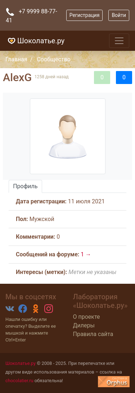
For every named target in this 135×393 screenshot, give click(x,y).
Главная (16, 59)
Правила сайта (93, 334)
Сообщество (54, 59)
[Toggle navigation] (119, 41)
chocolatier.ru (19, 380)
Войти (119, 15)
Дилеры (84, 325)
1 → (86, 254)
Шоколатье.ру (35, 41)
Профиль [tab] (25, 186)
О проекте (86, 316)
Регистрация (84, 15)
